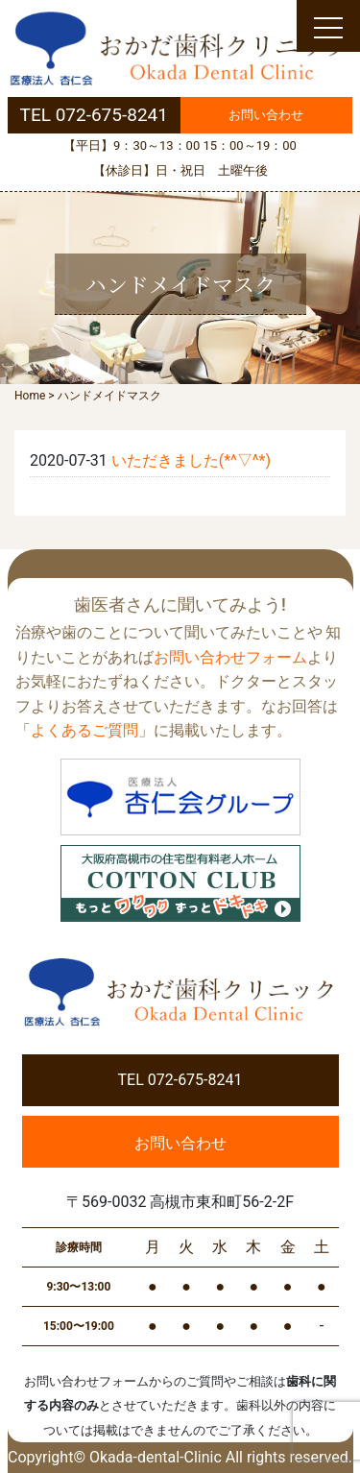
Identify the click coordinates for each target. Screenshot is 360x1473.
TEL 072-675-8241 (94, 115)
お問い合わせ (265, 115)
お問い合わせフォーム (230, 657)
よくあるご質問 (84, 730)
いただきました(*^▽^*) (191, 460)
